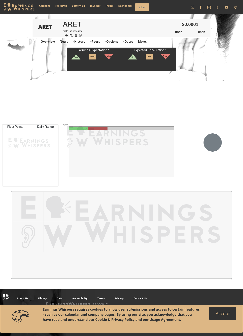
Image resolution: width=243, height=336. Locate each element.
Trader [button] (109, 5)
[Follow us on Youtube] (226, 7)
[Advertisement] (121, 97)
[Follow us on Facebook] (200, 7)
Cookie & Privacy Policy (115, 319)
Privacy (119, 298)
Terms (101, 298)
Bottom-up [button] (78, 5)
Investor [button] (95, 5)
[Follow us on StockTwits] (217, 7)
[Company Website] (75, 35)
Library (42, 298)
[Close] (222, 313)
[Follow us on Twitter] (192, 7)
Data (59, 298)
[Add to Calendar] (70, 35)
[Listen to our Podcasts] (235, 7)
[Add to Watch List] (65, 35)
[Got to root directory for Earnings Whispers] (18, 7)
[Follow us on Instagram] (209, 7)
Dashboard (125, 5)
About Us (22, 298)
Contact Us (140, 298)
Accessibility (80, 298)
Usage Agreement (165, 319)
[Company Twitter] (79, 35)
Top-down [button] (61, 5)
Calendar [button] (44, 5)
